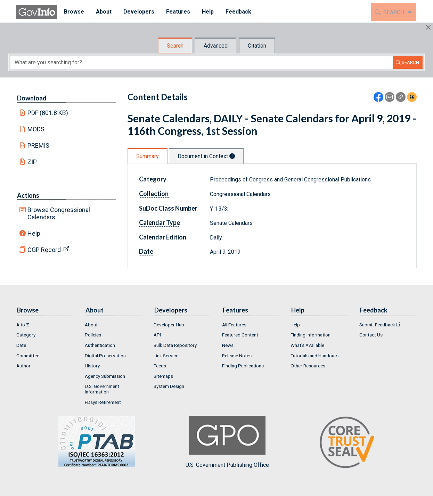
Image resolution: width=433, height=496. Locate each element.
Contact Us (371, 335)
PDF (47, 112)
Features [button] (177, 11)
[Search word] (201, 62)
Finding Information (310, 335)
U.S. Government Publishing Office (227, 442)
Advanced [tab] (216, 45)
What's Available (307, 345)
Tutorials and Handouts (314, 355)
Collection (154, 193)
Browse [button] (73, 11)
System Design (169, 386)
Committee (27, 355)
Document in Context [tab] (206, 156)
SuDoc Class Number (168, 208)
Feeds (160, 365)
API (157, 335)
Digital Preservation (105, 355)
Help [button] (207, 11)
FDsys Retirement (103, 402)
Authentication (100, 345)
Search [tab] (175, 45)
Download (32, 98)
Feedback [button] (238, 11)
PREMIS (38, 145)
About (91, 324)
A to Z (22, 324)
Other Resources (308, 365)
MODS (35, 129)
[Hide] (428, 27)
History (92, 365)
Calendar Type (159, 222)
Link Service (166, 355)
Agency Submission (105, 376)
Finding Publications (243, 365)
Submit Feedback (377, 324)
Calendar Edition (162, 237)
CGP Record (44, 249)
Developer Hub (169, 324)
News (228, 345)
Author (23, 365)
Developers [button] (138, 11)
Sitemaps (163, 376)
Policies (93, 335)
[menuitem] (73, 12)
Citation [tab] (257, 45)
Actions (28, 195)
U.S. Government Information (102, 389)
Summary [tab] (147, 156)
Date (146, 251)
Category (152, 179)
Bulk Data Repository (175, 345)
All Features (234, 324)
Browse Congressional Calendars (58, 213)
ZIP (32, 161)
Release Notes (237, 355)
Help (33, 233)
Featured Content (240, 335)
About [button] (103, 11)
